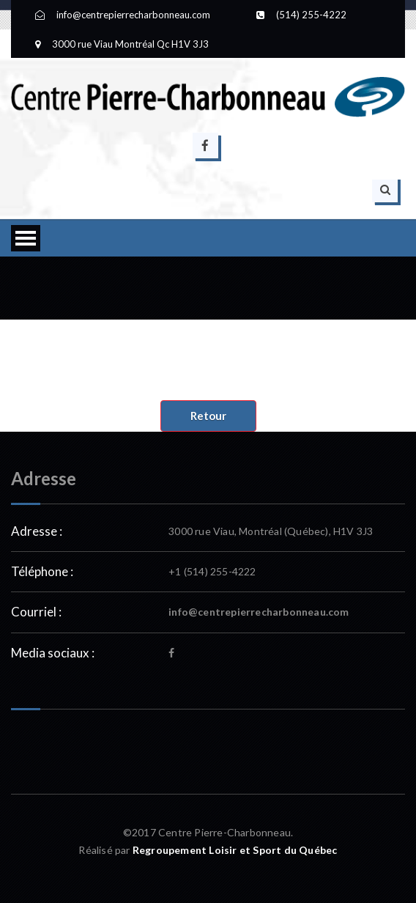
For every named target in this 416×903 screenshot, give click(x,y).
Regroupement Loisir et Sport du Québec (235, 850)
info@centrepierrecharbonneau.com (258, 611)
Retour (208, 415)
